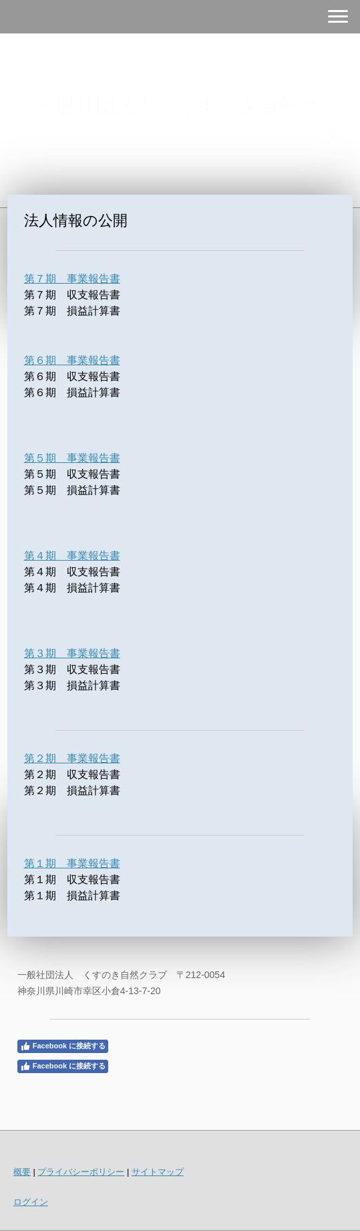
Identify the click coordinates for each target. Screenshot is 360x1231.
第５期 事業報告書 (72, 458)
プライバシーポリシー (80, 1172)
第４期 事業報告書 (72, 555)
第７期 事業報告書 (72, 278)
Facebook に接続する (63, 1046)
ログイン (30, 1202)
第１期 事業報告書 (72, 863)
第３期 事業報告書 (72, 653)
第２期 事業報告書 (72, 758)
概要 (22, 1172)
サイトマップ (158, 1172)
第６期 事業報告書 (72, 360)
